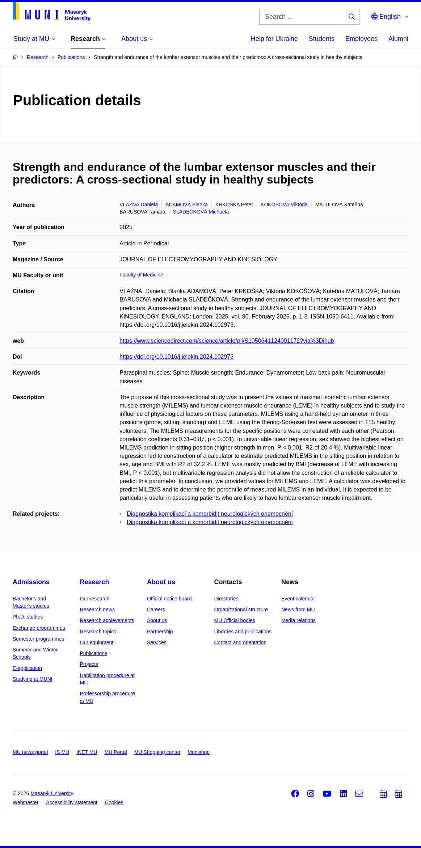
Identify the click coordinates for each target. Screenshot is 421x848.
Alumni (398, 38)
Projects (89, 664)
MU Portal (115, 752)
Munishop (199, 752)
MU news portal (30, 752)
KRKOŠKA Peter (234, 204)
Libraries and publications (243, 631)
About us (161, 582)
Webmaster (25, 802)
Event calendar (298, 599)
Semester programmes (38, 639)
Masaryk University (51, 793)
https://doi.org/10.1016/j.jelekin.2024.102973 (176, 357)
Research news (97, 609)
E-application (27, 668)
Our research (95, 599)
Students (321, 38)
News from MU (298, 609)
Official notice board (169, 599)
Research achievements (107, 620)
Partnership (160, 631)
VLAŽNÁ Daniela (138, 204)
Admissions (31, 582)
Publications (94, 653)
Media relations (298, 620)
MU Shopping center (157, 752)
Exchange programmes (39, 628)
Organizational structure (241, 609)
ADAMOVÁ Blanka (186, 204)
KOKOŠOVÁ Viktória (284, 204)
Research (94, 582)
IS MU (62, 752)
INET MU (86, 752)
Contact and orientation (240, 642)
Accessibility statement (71, 802)
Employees (361, 38)
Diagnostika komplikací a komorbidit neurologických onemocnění (210, 514)
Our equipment (97, 642)
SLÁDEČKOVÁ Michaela (201, 212)
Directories (226, 599)
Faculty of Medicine (141, 275)
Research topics (98, 631)
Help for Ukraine (274, 38)
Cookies (114, 802)
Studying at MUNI (32, 679)
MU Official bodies (234, 620)
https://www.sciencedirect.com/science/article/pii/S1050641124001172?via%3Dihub (226, 341)
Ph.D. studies (28, 617)
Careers (156, 609)
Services (157, 642)
